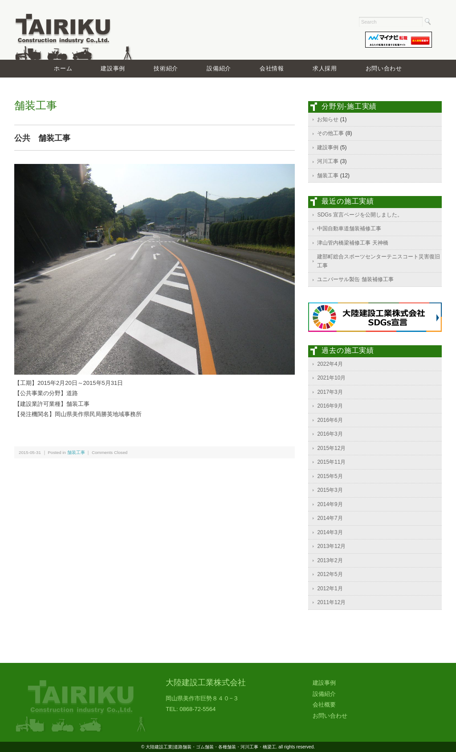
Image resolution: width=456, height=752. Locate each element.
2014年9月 (329, 504)
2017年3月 (329, 392)
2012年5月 (329, 574)
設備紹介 (219, 68)
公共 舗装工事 (42, 138)
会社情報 (272, 68)
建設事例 (113, 68)
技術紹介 (166, 68)
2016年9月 (329, 406)
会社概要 (324, 704)
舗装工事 (76, 452)
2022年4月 (329, 364)
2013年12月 (331, 546)
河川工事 (327, 161)
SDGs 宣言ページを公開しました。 (359, 215)
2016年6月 (329, 420)
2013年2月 (329, 560)
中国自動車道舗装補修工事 (349, 228)
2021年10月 (331, 378)
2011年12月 (331, 602)
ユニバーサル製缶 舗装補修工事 (355, 279)
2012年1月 (329, 588)
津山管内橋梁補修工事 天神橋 (352, 243)
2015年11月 (331, 462)
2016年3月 (329, 434)
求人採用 (325, 68)
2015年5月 (329, 476)
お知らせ (327, 119)
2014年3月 (329, 532)
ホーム (63, 68)
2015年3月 (329, 490)
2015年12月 (331, 448)
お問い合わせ (384, 68)
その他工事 (330, 133)
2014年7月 (329, 518)
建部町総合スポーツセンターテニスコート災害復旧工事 (378, 261)
